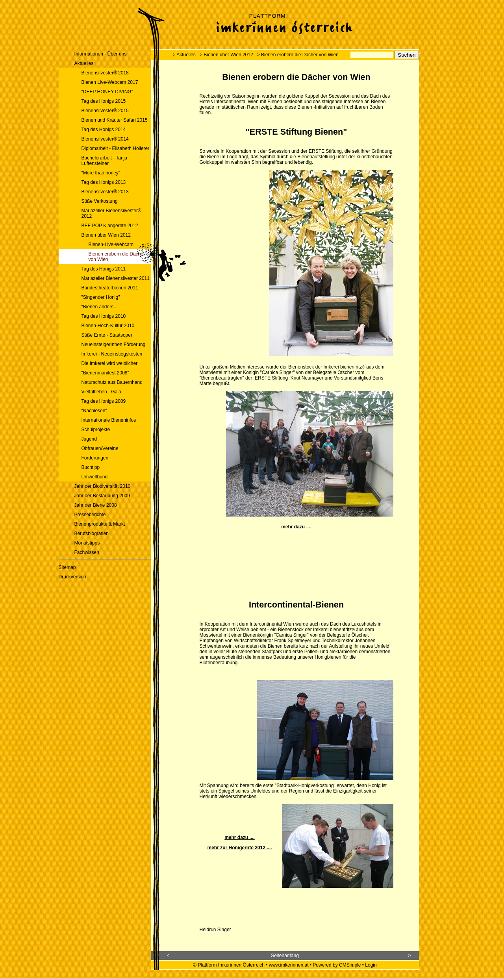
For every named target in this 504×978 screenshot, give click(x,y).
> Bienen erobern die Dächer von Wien (298, 54)
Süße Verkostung (100, 201)
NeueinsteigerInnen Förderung (114, 344)
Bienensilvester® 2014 (105, 139)
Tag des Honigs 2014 (104, 129)
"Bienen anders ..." (101, 306)
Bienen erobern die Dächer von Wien (117, 256)
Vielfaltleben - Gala (101, 392)
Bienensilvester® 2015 (105, 110)
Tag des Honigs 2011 (104, 269)
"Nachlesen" (94, 410)
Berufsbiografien (91, 533)
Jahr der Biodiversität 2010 (102, 486)
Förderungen (95, 458)
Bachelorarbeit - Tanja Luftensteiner (105, 160)
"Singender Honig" (101, 297)
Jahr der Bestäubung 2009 (102, 495)
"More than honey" (101, 173)
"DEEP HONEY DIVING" (107, 91)
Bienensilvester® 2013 (105, 191)
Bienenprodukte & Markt (99, 524)
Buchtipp (91, 467)
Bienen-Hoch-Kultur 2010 (109, 325)
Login (370, 965)
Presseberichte (90, 514)
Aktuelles (84, 63)
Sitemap (67, 567)
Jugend (89, 439)
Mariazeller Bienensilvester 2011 (116, 278)
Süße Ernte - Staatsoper (107, 335)
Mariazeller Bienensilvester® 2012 (111, 213)
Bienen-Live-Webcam (111, 244)
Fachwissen (86, 552)
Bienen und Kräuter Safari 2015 (115, 120)
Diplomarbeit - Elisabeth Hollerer (116, 148)
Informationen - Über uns (100, 54)
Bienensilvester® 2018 (105, 73)
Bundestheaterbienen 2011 (110, 288)
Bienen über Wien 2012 (106, 235)
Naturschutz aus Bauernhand (112, 382)
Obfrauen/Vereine (100, 448)
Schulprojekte (96, 429)
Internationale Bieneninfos (109, 420)
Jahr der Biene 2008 (95, 505)
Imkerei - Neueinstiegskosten (112, 354)
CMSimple (350, 965)
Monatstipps (87, 543)
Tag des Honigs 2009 (104, 401)
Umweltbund (95, 477)
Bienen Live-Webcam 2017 (110, 82)
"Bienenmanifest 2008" (105, 373)
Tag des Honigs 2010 (104, 316)
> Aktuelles (184, 54)
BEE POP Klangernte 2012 (110, 225)
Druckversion (72, 577)
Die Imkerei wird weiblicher (110, 363)
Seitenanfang (285, 955)
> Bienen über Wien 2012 (226, 54)
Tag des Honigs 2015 (104, 101)
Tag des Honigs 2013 (104, 182)
